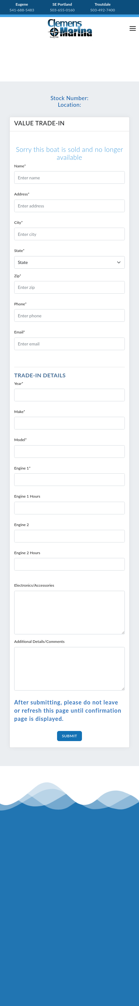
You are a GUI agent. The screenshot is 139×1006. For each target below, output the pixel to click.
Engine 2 (21, 524)
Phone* (20, 304)
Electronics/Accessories (34, 585)
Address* (22, 194)
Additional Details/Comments (39, 641)
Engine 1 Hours (27, 496)
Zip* (17, 275)
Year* (18, 383)
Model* (20, 439)
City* (18, 222)
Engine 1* (22, 468)
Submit (69, 736)
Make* (19, 411)
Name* (20, 166)
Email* (19, 332)
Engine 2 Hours (27, 552)
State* (19, 250)
